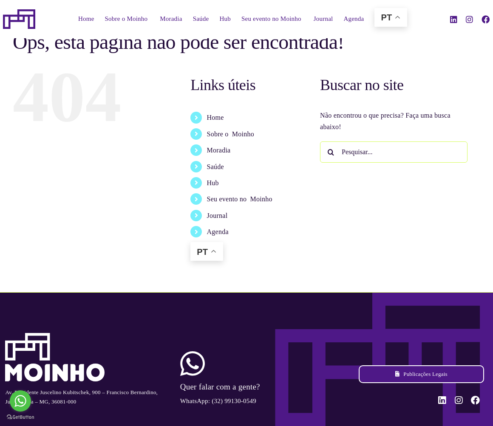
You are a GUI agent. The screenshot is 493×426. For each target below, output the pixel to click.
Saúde (215, 166)
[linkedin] (453, 19)
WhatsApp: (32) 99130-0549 (218, 401)
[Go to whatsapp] (20, 401)
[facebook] (486, 19)
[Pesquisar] (330, 152)
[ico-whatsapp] (192, 354)
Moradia (219, 150)
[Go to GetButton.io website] (20, 417)
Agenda (218, 231)
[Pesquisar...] (394, 152)
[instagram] (469, 19)
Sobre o (230, 134)
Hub (213, 182)
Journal (217, 215)
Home (215, 117)
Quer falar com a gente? (220, 386)
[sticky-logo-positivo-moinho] (19, 12)
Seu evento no (239, 199)
